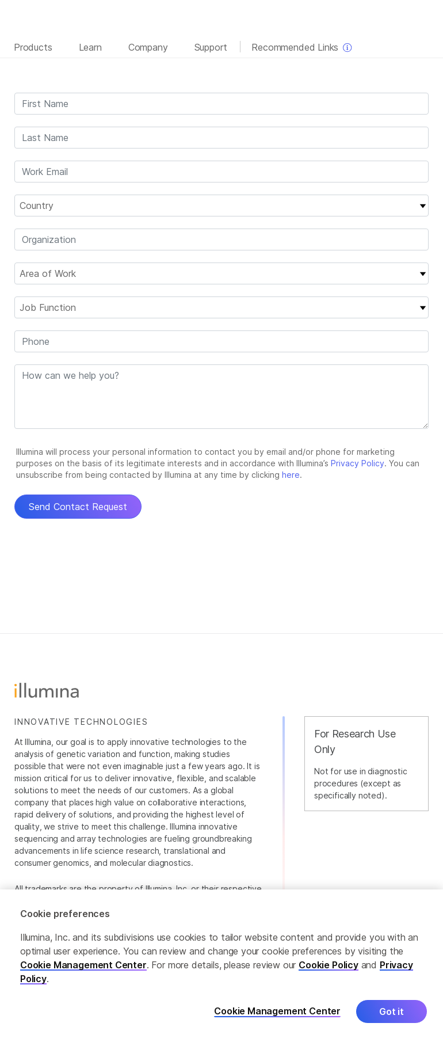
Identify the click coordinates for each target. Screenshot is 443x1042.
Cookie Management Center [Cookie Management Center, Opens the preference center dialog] (277, 1011)
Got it (391, 1011)
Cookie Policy (328, 965)
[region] (221, 965)
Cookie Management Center (83, 965)
